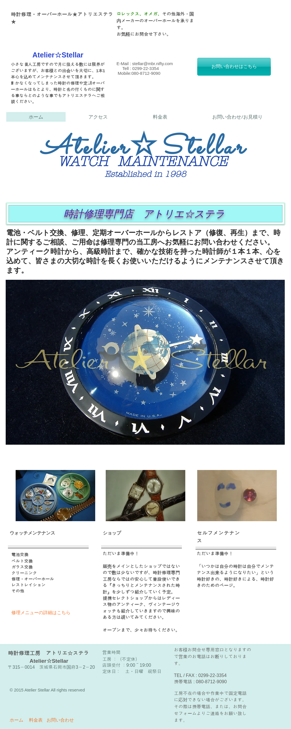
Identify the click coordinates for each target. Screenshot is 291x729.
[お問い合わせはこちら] (234, 67)
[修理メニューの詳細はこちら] (41, 612)
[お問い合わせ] (60, 720)
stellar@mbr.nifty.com (152, 63)
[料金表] (35, 720)
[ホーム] (16, 720)
